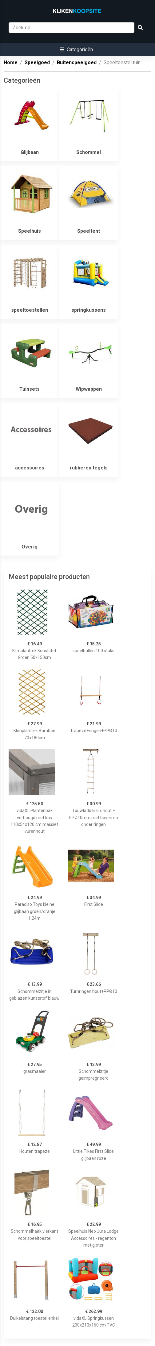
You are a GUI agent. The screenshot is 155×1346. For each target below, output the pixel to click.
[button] (76, 49)
